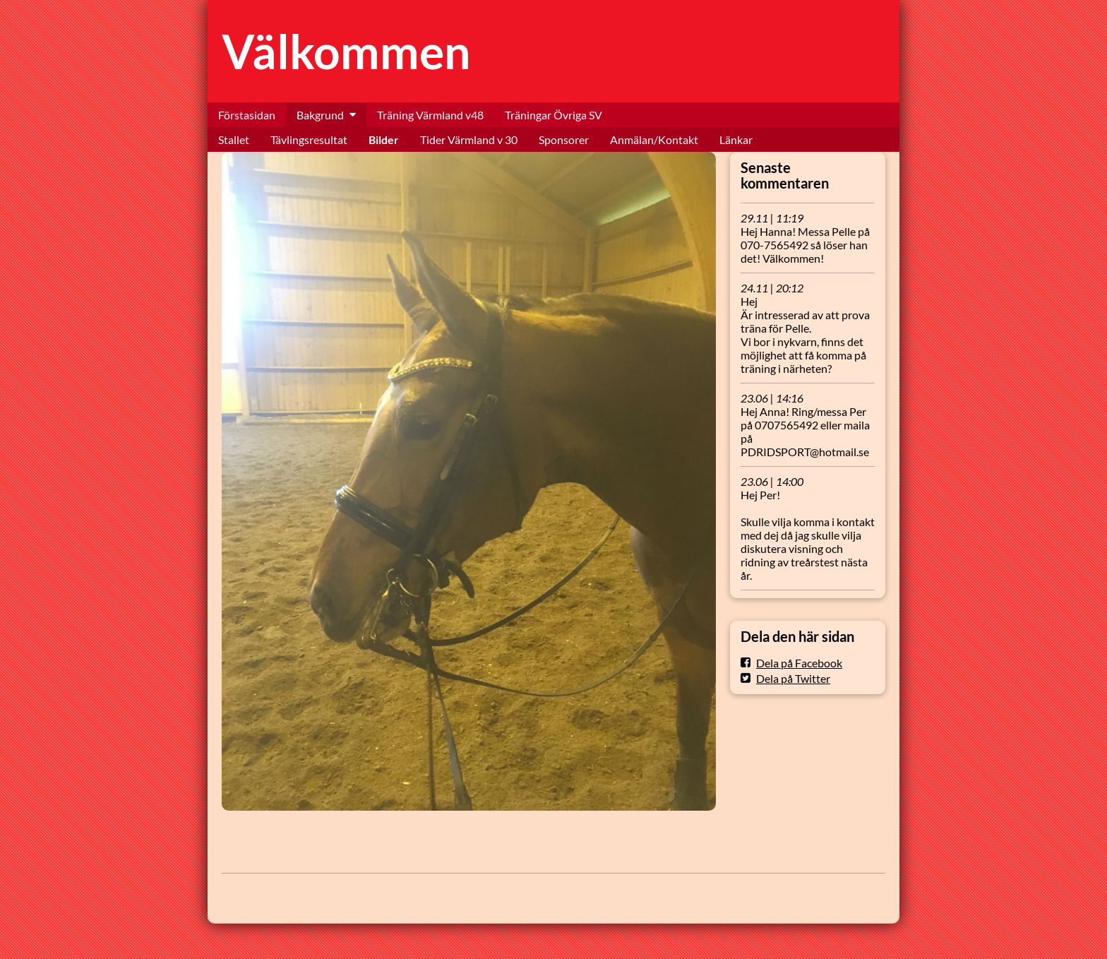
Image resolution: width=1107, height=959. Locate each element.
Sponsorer (564, 139)
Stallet (233, 139)
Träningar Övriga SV (553, 114)
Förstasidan (246, 114)
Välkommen (346, 51)
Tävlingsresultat (308, 139)
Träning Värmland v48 (430, 114)
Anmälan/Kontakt (654, 139)
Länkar (736, 139)
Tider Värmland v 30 (468, 139)
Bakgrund (320, 114)
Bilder (384, 139)
